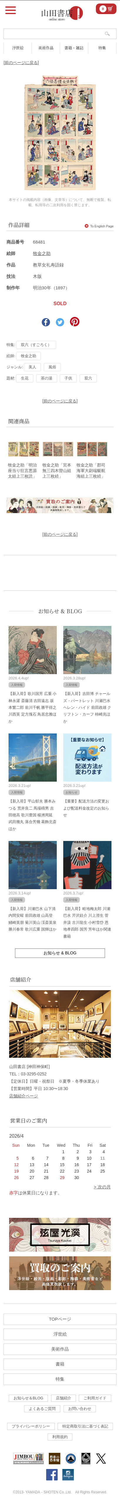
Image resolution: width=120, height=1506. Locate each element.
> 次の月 (102, 1186)
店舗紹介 (63, 1398)
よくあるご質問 (42, 1408)
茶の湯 (46, 378)
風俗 (52, 367)
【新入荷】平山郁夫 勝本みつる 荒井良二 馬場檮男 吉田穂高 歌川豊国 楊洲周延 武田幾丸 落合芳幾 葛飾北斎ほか (32, 815)
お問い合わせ (79, 1408)
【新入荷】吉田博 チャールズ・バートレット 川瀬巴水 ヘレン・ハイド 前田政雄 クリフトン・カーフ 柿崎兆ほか (87, 707)
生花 (25, 378)
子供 (68, 378)
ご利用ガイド (95, 1398)
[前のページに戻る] (21, 62)
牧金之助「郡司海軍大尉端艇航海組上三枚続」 (90, 471)
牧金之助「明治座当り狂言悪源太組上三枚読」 (22, 471)
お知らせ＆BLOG (28, 1398)
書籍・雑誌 (74, 48)
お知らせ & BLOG (60, 611)
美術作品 (46, 48)
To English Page (99, 226)
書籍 (60, 1363)
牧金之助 (42, 253)
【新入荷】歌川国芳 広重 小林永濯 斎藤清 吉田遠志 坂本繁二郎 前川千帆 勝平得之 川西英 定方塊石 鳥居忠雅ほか (32, 707)
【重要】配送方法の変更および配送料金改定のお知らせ (86, 808)
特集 (102, 48)
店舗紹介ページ (23, 1096)
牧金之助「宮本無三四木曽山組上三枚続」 (56, 471)
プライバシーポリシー (31, 1426)
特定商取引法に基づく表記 (85, 1426)
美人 (32, 367)
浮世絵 (18, 48)
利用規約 (60, 1437)
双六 (88, 378)
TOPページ (60, 1319)
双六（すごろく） (36, 344)
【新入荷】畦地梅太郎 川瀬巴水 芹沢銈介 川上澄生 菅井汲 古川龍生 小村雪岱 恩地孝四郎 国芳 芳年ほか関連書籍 (87, 922)
